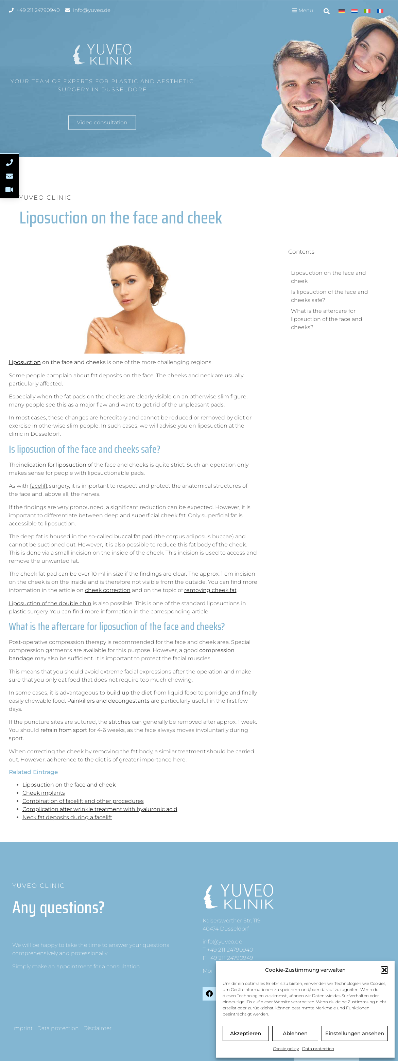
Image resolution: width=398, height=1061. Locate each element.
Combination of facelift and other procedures (83, 801)
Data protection (318, 1048)
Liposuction (25, 362)
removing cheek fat (210, 590)
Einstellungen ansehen (354, 1033)
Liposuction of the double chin (50, 603)
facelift (39, 486)
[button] (384, 970)
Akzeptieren (245, 1033)
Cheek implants (43, 793)
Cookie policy (286, 1048)
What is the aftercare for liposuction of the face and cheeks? (326, 319)
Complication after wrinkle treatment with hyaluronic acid (99, 809)
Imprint (22, 1028)
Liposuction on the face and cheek (69, 784)
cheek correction (108, 590)
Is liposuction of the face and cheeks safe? (329, 296)
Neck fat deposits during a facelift (67, 817)
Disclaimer (97, 1028)
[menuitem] (341, 11)
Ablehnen (295, 1033)
